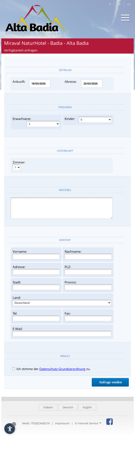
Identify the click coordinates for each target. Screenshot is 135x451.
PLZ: (88, 270)
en (129, 4)
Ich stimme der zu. (51, 369)
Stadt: (36, 285)
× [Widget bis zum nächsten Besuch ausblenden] (14, 424)
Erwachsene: (36, 122)
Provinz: (88, 285)
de (119, 4)
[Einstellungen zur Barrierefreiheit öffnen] (9, 428)
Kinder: (88, 120)
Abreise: (83, 83)
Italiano (48, 407)
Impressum (62, 423)
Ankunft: (31, 83)
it (110, 4)
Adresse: (36, 270)
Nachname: (88, 254)
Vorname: (36, 254)
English (87, 407)
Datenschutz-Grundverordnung (62, 369)
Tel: (36, 316)
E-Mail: (62, 332)
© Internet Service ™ (88, 423)
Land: (62, 300)
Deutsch (68, 407)
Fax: (88, 316)
